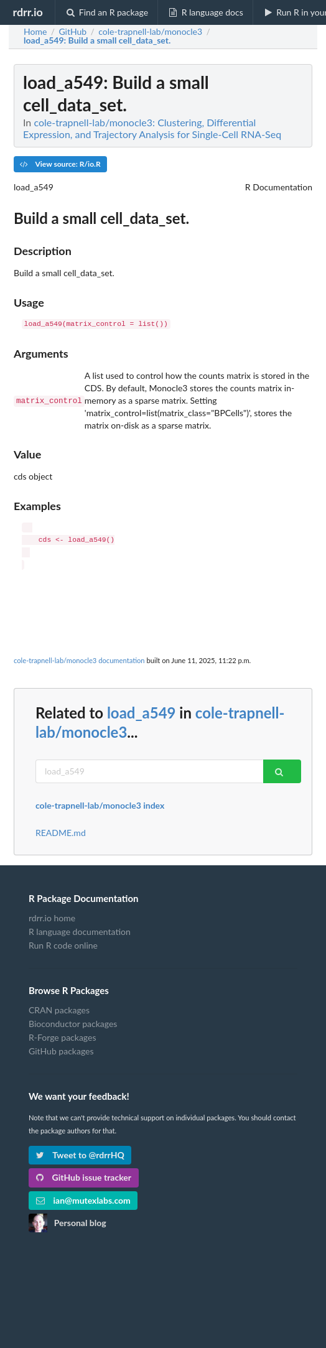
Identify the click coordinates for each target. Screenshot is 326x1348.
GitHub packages (61, 1051)
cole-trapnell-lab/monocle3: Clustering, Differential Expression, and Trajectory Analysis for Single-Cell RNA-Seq (152, 128)
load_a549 (141, 713)
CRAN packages (59, 1010)
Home (35, 31)
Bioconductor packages (73, 1023)
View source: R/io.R (60, 164)
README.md (60, 833)
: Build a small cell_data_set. (97, 40)
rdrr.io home (52, 918)
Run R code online (63, 945)
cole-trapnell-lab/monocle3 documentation (79, 660)
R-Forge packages (62, 1037)
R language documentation (80, 931)
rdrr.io (27, 12)
